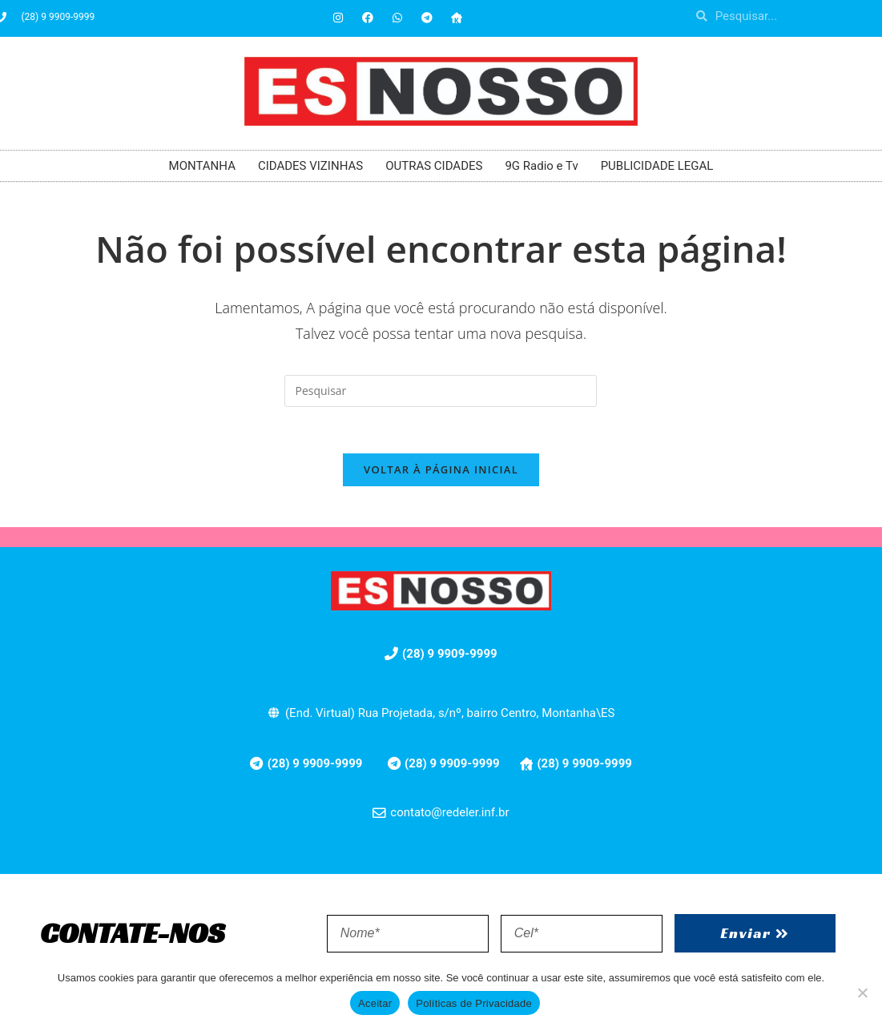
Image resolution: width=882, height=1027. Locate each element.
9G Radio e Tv (541, 166)
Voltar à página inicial (441, 472)
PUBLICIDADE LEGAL (657, 166)
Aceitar (375, 1003)
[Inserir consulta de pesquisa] (440, 391)
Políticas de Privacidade (474, 1003)
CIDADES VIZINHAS (310, 166)
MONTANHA (202, 166)
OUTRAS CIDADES (433, 166)
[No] (862, 993)
